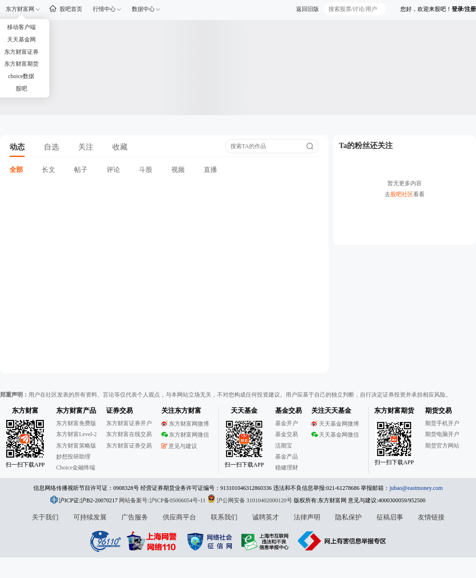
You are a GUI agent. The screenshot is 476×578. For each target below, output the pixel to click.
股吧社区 (401, 194)
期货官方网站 (442, 445)
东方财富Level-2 (76, 434)
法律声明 (307, 517)
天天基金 (244, 410)
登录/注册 (464, 9)
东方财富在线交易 (129, 434)
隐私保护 (348, 517)
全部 (16, 169)
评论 (113, 169)
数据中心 (143, 9)
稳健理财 (286, 467)
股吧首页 (71, 9)
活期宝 (283, 445)
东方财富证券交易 (129, 445)
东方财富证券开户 (129, 423)
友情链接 (431, 517)
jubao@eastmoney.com (416, 488)
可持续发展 (90, 517)
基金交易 (286, 434)
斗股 (145, 169)
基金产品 (286, 456)
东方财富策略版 (76, 445)
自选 (51, 147)
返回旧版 (307, 9)
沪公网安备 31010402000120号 (249, 500)
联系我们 (224, 517)
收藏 (120, 147)
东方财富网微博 (185, 423)
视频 (178, 169)
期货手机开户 (442, 423)
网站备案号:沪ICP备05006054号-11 (163, 500)
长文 (48, 169)
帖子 (81, 169)
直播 (210, 169)
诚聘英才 (265, 517)
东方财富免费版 (76, 423)
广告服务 (134, 517)
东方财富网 (20, 9)
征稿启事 (390, 517)
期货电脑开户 (442, 434)
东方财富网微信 (185, 434)
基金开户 (286, 423)
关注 (85, 147)
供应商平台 (179, 517)
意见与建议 (179, 446)
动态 (17, 147)
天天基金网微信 (335, 434)
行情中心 (104, 9)
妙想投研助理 (73, 456)
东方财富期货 (394, 410)
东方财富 (25, 410)
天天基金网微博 (335, 423)
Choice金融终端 (75, 467)
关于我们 (45, 517)
